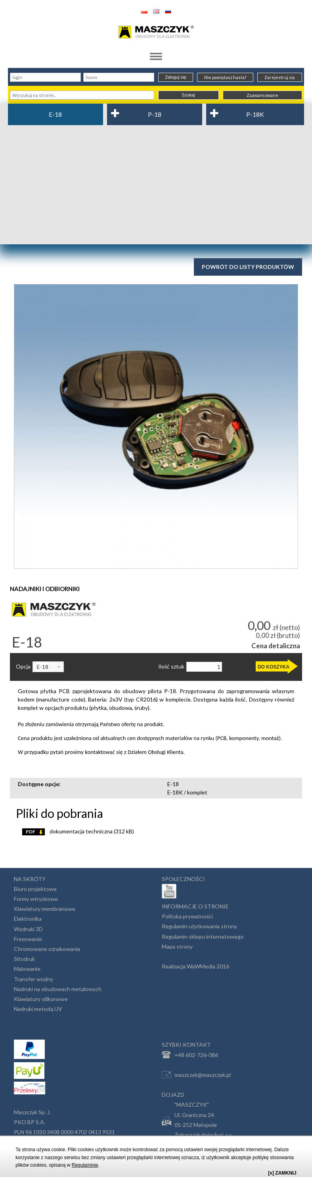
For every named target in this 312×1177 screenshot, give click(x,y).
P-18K (255, 114)
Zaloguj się (175, 77)
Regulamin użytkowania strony (199, 926)
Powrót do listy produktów (248, 266)
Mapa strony (177, 946)
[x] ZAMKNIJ (282, 1173)
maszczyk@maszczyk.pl (196, 1074)
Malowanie (27, 968)
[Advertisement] (156, 184)
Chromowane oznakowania (47, 948)
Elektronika (28, 918)
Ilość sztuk (171, 666)
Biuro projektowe (35, 888)
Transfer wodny (33, 979)
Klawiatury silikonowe (41, 998)
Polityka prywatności (187, 916)
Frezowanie (28, 938)
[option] (156, 426)
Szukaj (188, 95)
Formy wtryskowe (36, 898)
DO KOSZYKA (273, 667)
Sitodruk (24, 958)
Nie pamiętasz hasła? (225, 77)
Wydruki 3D (28, 929)
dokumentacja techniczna (78, 831)
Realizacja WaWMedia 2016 (195, 966)
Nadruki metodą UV (38, 1008)
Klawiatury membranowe (44, 908)
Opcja (23, 666)
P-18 (154, 114)
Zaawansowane (262, 95)
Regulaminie (85, 1165)
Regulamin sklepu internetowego (203, 936)
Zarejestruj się (279, 77)
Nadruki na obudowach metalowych (57, 989)
